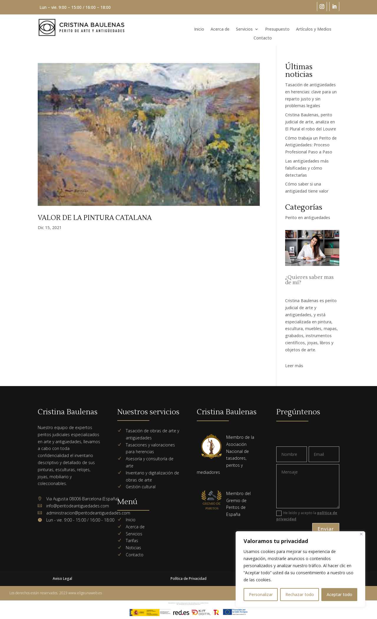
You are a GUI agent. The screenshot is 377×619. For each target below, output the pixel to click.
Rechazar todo (299, 594)
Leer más (294, 365)
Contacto (263, 38)
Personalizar (261, 594)
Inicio (199, 29)
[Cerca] (361, 534)
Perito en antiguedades (307, 217)
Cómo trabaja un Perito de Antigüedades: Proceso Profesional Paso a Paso (311, 145)
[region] (300, 569)
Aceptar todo (339, 594)
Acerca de (220, 29)
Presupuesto (277, 29)
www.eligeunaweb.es (85, 592)
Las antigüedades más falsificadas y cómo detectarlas (307, 168)
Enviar (326, 528)
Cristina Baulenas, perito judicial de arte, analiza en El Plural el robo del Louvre (310, 122)
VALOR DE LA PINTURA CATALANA (95, 217)
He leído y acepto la (306, 515)
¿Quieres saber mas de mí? (309, 280)
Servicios (244, 29)
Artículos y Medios (313, 29)
